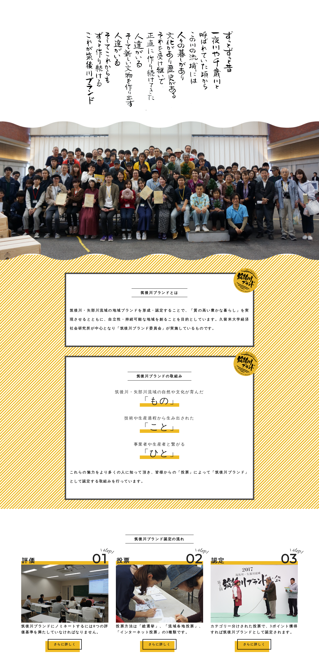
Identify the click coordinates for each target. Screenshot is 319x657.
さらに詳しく (65, 644)
